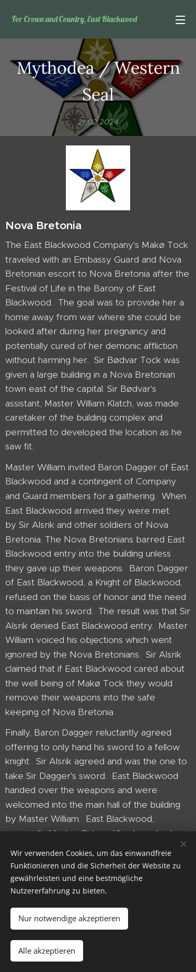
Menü (180, 19)
